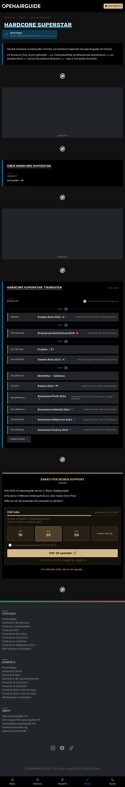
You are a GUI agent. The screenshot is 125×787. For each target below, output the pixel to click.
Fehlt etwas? (113, 288)
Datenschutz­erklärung (14, 727)
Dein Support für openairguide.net (21, 719)
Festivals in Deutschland (16, 626)
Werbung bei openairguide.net (19, 723)
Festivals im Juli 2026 (14, 641)
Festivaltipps (9, 618)
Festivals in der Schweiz (15, 622)
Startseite (10, 18)
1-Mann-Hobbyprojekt (56, 490)
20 (48, 533)
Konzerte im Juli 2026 (14, 686)
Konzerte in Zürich (12, 671)
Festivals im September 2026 (18, 644)
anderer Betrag (104, 533)
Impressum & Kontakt (14, 730)
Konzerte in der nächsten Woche (20, 678)
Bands (22, 18)
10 (20, 533)
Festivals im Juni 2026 (15, 637)
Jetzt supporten (113, 6)
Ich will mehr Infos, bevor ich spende (61, 569)
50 (76, 533)
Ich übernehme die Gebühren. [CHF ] (33, 545)
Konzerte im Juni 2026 (15, 682)
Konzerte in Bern (11, 674)
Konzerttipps (9, 667)
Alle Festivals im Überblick (16, 648)
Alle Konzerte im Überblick (16, 697)
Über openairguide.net (14, 716)
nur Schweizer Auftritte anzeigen (101, 301)
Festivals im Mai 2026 (14, 633)
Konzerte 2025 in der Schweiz (19, 689)
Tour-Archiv (29, 55)
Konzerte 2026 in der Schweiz (19, 693)
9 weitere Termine (19, 439)
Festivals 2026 (10, 630)
